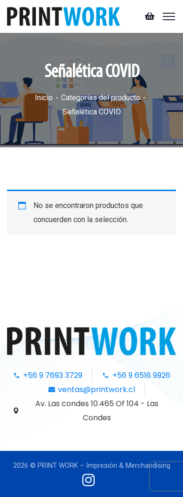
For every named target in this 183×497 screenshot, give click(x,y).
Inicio (44, 97)
